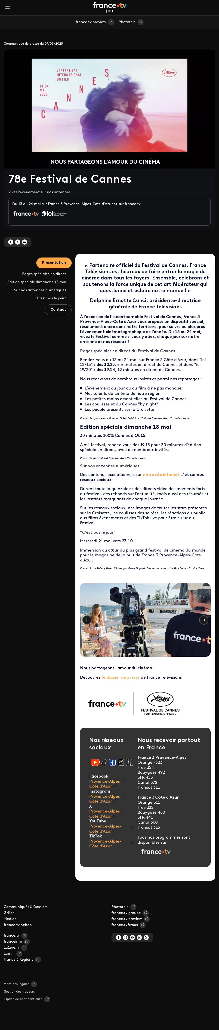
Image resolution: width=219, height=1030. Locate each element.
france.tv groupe (126, 913)
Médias (10, 919)
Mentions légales (16, 984)
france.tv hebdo (18, 925)
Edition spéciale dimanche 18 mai (36, 282)
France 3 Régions (18, 960)
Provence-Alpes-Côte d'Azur (105, 829)
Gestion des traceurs (19, 991)
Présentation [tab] (54, 263)
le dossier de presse (121, 677)
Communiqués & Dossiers (25, 907)
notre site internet (161, 475)
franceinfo (13, 942)
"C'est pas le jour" (51, 298)
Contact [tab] (58, 310)
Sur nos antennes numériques (40, 290)
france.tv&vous (124, 925)
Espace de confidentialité (23, 999)
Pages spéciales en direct (44, 274)
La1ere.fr (11, 948)
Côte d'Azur (100, 786)
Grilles (9, 913)
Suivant (203, 620)
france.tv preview (91, 22)
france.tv (12, 936)
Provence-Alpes (104, 781)
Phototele (127, 22)
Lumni (9, 954)
